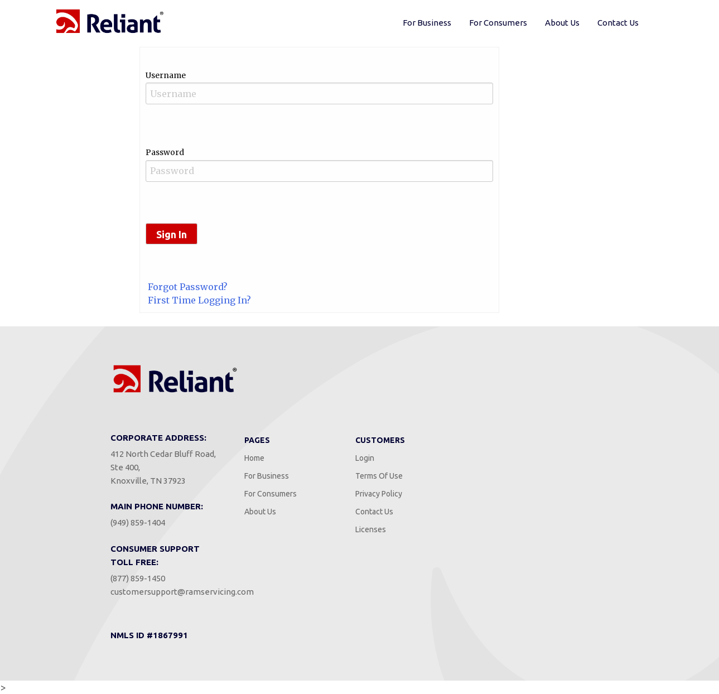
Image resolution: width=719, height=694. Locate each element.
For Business (427, 22)
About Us (562, 22)
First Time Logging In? (199, 300)
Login (364, 458)
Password (165, 152)
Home (254, 458)
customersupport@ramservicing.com (182, 591)
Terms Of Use (379, 475)
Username (166, 75)
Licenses (370, 529)
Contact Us (618, 22)
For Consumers (498, 22)
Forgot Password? (188, 286)
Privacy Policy (378, 493)
